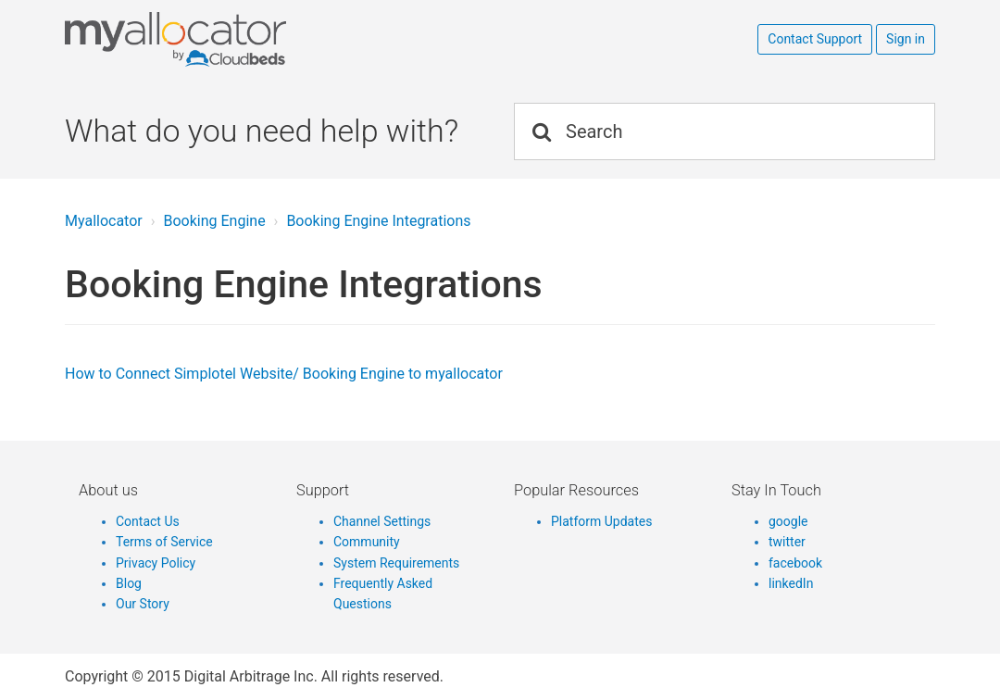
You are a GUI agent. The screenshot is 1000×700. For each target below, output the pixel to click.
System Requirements (396, 563)
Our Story (142, 603)
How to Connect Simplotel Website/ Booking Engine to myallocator (284, 373)
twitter (787, 541)
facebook (795, 563)
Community (366, 541)
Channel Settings (382, 521)
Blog (129, 583)
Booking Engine (214, 221)
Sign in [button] (905, 38)
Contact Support (815, 38)
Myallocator (104, 221)
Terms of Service (164, 541)
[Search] (724, 131)
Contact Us (148, 521)
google (788, 521)
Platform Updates (601, 521)
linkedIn (791, 583)
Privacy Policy (155, 563)
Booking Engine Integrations (378, 221)
